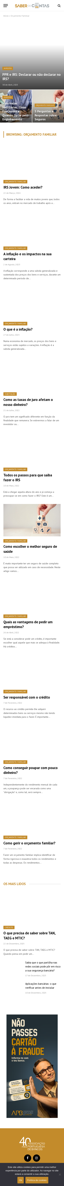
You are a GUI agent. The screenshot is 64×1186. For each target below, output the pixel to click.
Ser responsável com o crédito (26, 697)
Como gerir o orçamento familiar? (29, 843)
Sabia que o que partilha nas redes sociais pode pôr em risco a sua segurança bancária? (43, 966)
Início (6, 15)
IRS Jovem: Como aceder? (22, 187)
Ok (20, 1180)
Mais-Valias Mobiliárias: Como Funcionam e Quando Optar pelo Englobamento (15, 111)
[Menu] (5, 5)
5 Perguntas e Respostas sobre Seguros (46, 115)
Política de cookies (36, 1180)
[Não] (59, 1174)
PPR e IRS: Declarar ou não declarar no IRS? (31, 76)
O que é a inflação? (17, 329)
